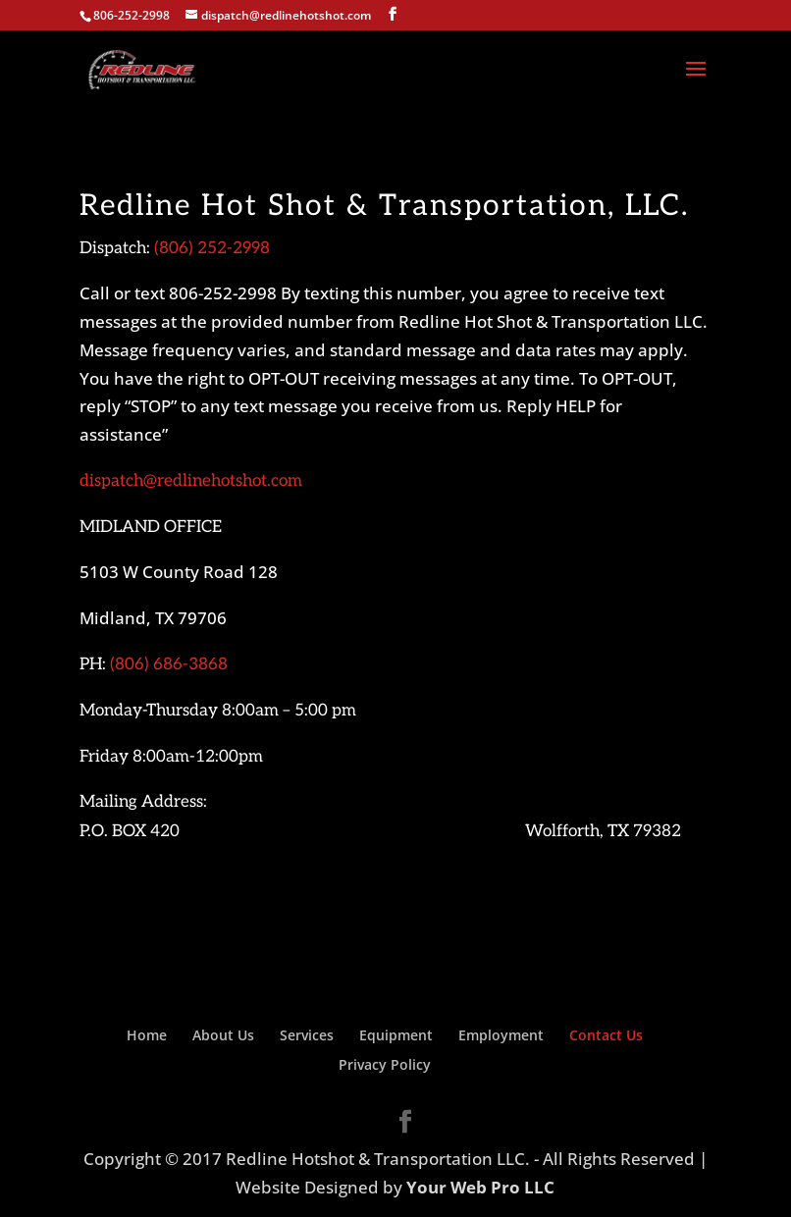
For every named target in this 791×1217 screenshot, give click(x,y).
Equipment (396, 1035)
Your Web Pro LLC (480, 1187)
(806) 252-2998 (212, 248)
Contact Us (606, 1035)
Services (307, 1035)
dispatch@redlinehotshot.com (190, 481)
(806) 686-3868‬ (169, 664)
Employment (501, 1035)
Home (147, 1035)
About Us (223, 1035)
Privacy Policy (385, 1064)
